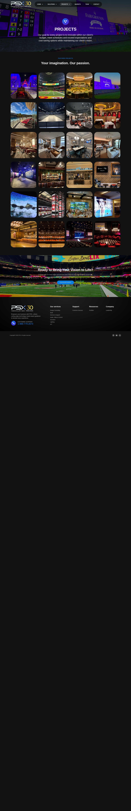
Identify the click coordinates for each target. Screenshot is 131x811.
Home (40, 4)
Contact (96, 4)
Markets (78, 4)
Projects (65, 4)
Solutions (52, 4)
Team (87, 4)
